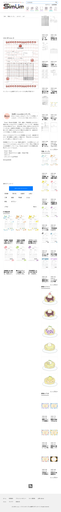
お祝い (31, 193)
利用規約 (11, 498)
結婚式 (23, 193)
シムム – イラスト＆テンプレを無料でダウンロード (28, 506)
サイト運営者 (32, 498)
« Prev (6, 206)
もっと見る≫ (54, 149)
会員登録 (54, 4)
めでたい (13, 201)
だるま (28, 197)
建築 (12, 197)
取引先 (14, 193)
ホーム (4, 498)
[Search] (56, 2)
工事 (5, 197)
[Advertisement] (32, 27)
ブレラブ (11, 501)
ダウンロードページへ (21, 188)
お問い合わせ (41, 498)
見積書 (6, 193)
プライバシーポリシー (21, 498)
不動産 (20, 197)
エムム (4, 501)
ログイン (47, 4)
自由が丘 (18, 501)
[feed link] (30, 486)
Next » (35, 206)
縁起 (5, 201)
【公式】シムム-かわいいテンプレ (21, 114)
